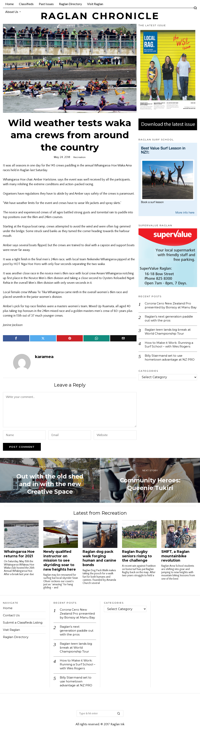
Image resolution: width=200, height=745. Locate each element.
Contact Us (11, 615)
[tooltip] (16, 338)
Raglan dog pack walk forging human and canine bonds (99, 558)
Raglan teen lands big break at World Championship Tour (169, 336)
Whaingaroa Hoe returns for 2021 (19, 553)
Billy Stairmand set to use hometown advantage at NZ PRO (167, 365)
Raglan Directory (16, 637)
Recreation (79, 157)
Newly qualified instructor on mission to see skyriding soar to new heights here (59, 560)
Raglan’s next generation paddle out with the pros (170, 323)
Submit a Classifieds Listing (23, 622)
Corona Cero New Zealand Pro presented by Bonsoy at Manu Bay (168, 307)
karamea (44, 356)
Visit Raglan (12, 630)
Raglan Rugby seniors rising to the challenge (137, 556)
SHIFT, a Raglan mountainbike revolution (175, 556)
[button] (118, 720)
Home (7, 608)
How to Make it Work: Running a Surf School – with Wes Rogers (170, 350)
